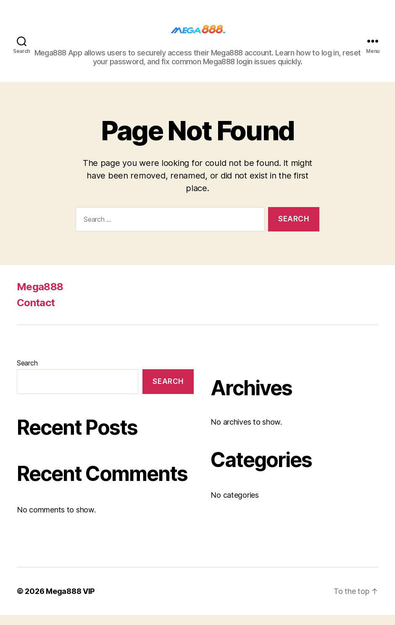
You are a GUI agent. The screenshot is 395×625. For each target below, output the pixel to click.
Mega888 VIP (70, 601)
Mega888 (40, 297)
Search (27, 373)
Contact (36, 313)
